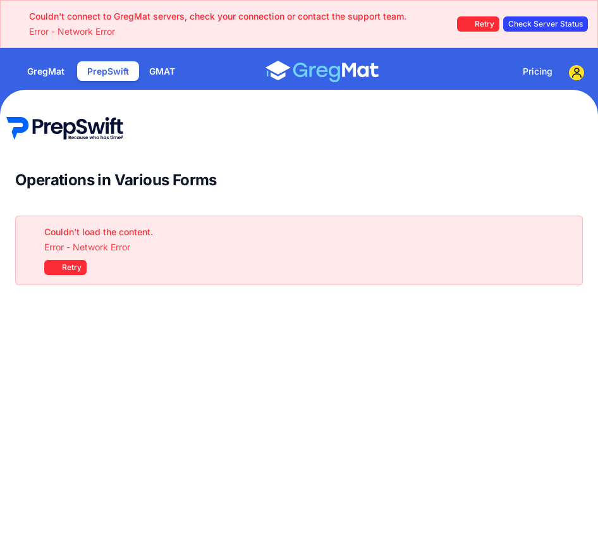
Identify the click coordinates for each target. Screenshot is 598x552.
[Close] (566, 232)
